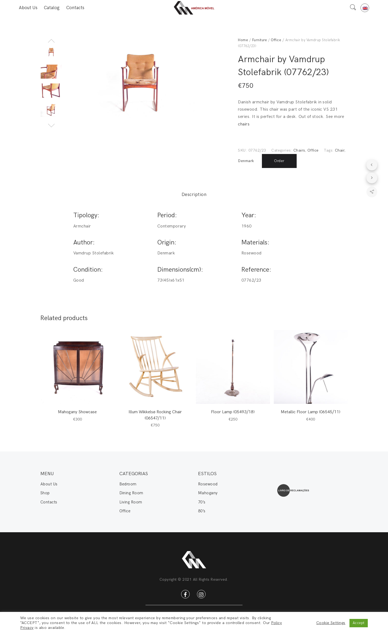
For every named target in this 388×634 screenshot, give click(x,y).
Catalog (52, 7)
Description (194, 194)
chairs (244, 124)
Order (279, 161)
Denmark (246, 161)
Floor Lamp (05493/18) (233, 412)
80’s (202, 511)
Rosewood (208, 484)
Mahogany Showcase (77, 412)
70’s (202, 502)
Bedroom (128, 484)
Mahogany (208, 493)
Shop (45, 493)
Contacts (75, 7)
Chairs (299, 150)
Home (243, 40)
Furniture (259, 40)
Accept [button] (359, 623)
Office (276, 40)
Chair (339, 150)
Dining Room (131, 493)
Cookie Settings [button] (330, 623)
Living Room (130, 502)
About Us (28, 7)
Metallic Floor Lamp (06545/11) (310, 412)
